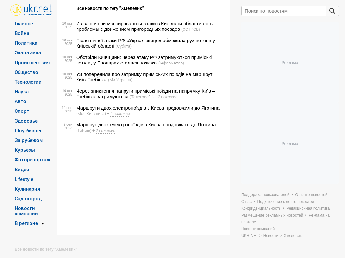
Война (22, 33)
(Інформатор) (171, 63)
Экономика (28, 52)
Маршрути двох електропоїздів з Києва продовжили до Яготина (148, 108)
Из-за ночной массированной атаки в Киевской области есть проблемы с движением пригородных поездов (144, 26)
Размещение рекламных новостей (272, 215)
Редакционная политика (308, 208)
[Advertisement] (142, 184)
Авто (20, 101)
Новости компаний (26, 210)
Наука (22, 91)
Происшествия (32, 62)
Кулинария (27, 188)
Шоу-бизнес (28, 130)
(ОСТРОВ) (190, 29)
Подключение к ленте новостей (285, 201)
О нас (246, 201)
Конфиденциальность (261, 208)
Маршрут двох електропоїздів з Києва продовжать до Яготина (146, 124)
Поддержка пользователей (265, 195)
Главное (24, 23)
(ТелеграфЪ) (142, 97)
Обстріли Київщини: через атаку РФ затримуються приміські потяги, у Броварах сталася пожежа (144, 59)
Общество (26, 72)
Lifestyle (24, 179)
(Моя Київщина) (91, 113)
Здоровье (26, 120)
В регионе (26, 223)
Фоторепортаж (32, 159)
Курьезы (25, 149)
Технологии (28, 81)
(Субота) (124, 46)
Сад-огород (28, 198)
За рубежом (29, 140)
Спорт (22, 110)
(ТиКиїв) (83, 130)
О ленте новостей (311, 195)
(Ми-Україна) (120, 80)
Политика (26, 42)
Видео (22, 169)
